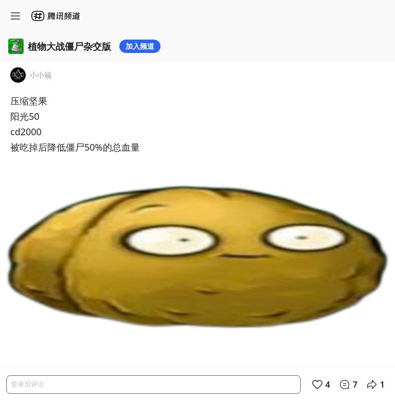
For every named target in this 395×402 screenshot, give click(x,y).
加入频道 (139, 46)
